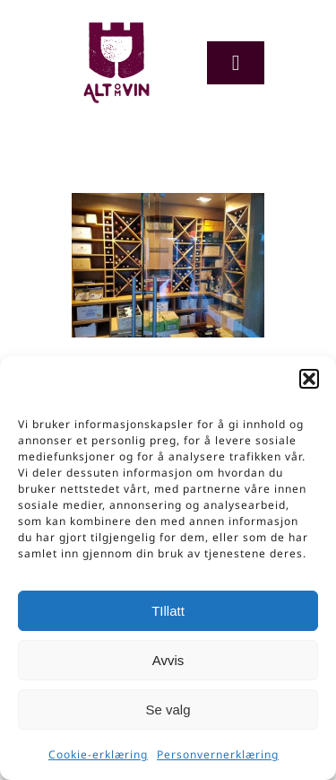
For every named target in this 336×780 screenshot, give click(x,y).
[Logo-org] (116, 26)
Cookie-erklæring (98, 754)
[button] (309, 379)
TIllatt (168, 610)
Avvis (168, 660)
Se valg (167, 709)
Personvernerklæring (218, 754)
